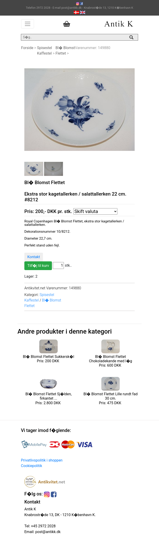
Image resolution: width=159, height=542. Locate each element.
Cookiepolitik (31, 466)
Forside (27, 48)
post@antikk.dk (47, 532)
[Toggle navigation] (27, 23)
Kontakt (33, 257)
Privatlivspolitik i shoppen (41, 460)
